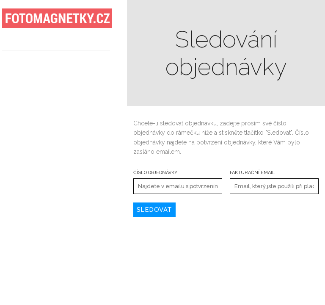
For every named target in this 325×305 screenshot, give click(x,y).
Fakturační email (252, 172)
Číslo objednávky (155, 172)
